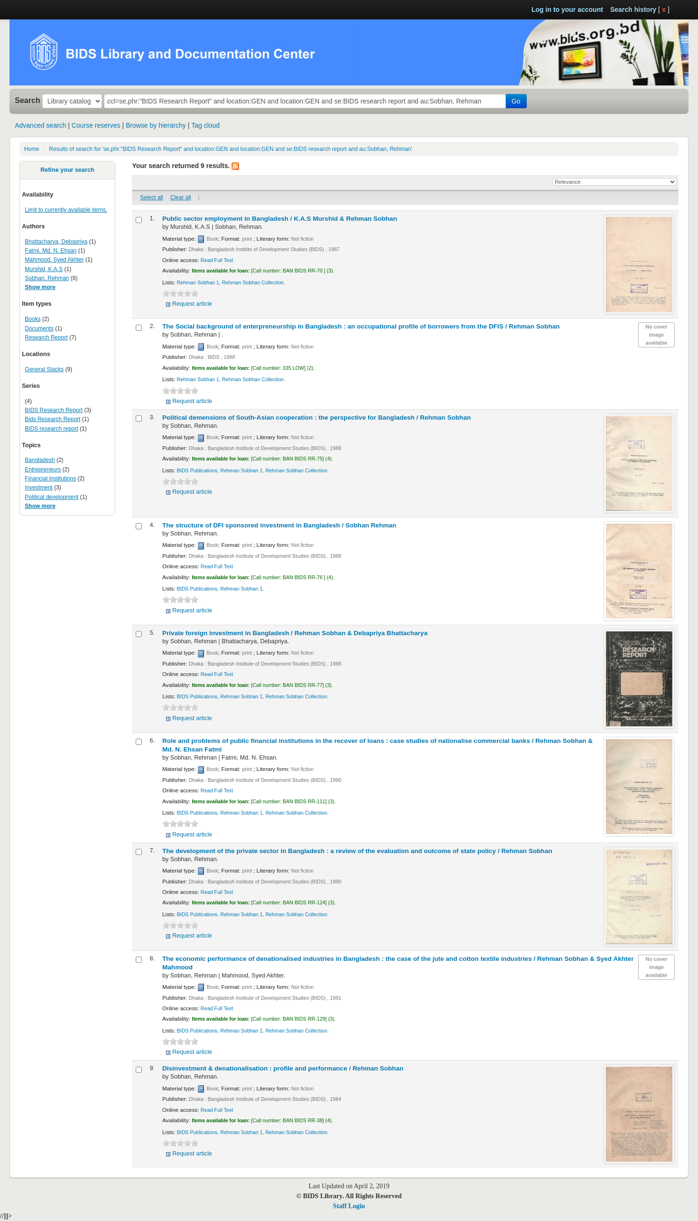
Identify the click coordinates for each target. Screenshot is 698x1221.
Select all (151, 197)
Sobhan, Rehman (47, 278)
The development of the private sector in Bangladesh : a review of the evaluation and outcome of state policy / (357, 851)
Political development (51, 497)
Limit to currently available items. (66, 210)
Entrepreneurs (43, 469)
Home (31, 149)
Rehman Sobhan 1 (198, 282)
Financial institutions (50, 478)
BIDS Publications (197, 470)
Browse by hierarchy (156, 125)
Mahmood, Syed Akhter (54, 259)
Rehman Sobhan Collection (253, 282)
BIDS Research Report (54, 410)
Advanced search (40, 125)
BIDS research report (51, 428)
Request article (192, 304)
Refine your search (67, 170)
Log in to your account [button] (567, 9)
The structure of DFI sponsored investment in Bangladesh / (279, 525)
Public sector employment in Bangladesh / (279, 218)
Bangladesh (40, 460)
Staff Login (349, 1206)
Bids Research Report (52, 419)
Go (516, 101)
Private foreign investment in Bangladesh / (295, 633)
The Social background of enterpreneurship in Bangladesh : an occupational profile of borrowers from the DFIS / (361, 326)
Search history (633, 9)
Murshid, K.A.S (44, 269)
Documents (39, 328)
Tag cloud (205, 125)
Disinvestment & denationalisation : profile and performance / (282, 1068)
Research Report (46, 337)
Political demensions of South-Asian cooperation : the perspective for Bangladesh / (316, 417)
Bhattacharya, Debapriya (56, 241)
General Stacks (44, 369)
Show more (40, 287)
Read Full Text (217, 260)
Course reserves (96, 125)
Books (32, 319)
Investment (39, 487)
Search (27, 100)
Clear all (180, 197)
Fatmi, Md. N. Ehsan (50, 250)
